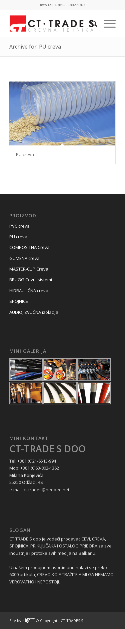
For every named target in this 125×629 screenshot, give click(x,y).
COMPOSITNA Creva (29, 247)
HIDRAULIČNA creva (28, 291)
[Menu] (106, 23)
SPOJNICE (18, 301)
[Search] (90, 23)
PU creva (25, 154)
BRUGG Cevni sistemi (30, 280)
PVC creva (19, 226)
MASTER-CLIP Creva (28, 269)
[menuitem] (90, 23)
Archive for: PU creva (35, 46)
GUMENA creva (24, 258)
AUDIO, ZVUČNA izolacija (33, 312)
